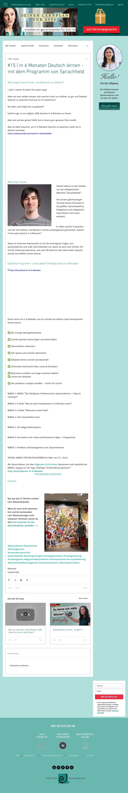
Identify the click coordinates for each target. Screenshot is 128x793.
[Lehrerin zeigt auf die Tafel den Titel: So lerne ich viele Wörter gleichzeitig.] (70, 614)
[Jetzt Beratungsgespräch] (101, 29)
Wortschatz (73, 45)
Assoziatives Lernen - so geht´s (68, 630)
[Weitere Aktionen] (86, 58)
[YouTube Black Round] (54, 767)
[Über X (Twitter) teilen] (15, 580)
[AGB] (17, 755)
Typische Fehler (27, 45)
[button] (87, 46)
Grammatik (58, 45)
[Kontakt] (90, 755)
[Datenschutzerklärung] (52, 755)
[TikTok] (63, 767)
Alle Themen (10, 45)
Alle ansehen (83, 598)
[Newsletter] (74, 755)
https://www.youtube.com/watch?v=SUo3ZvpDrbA (30, 133)
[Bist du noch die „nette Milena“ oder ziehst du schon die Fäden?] (25, 614)
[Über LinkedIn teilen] (21, 580)
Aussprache (44, 45)
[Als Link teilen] (27, 580)
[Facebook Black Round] (67, 767)
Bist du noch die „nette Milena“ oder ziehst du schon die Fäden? (25, 631)
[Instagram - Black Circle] (58, 767)
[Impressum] (29, 755)
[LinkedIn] (72, 767)
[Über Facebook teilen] (9, 580)
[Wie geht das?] (109, 106)
